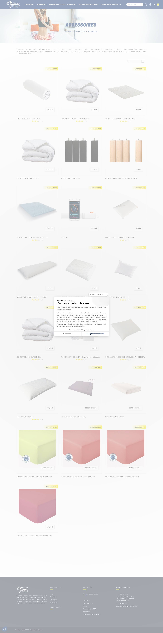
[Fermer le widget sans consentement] (98, 294)
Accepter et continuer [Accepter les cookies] (95, 334)
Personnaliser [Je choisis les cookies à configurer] (68, 334)
